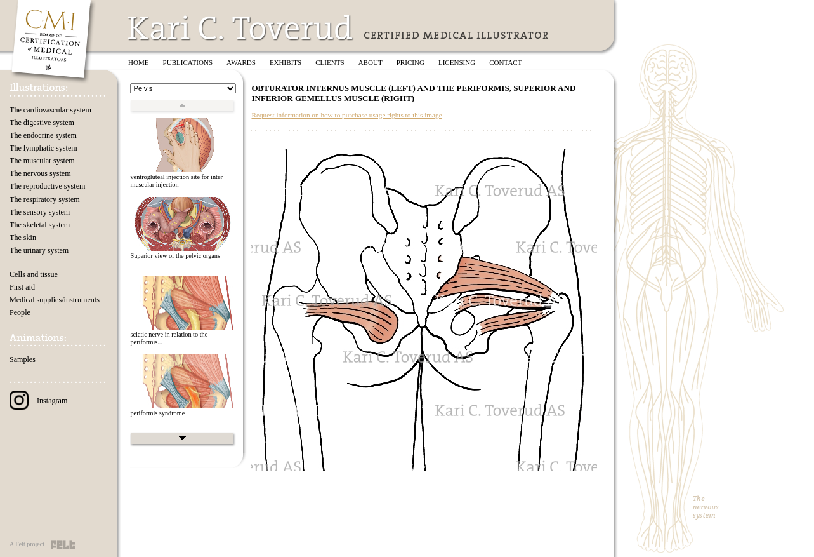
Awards (241, 62)
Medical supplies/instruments (55, 299)
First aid (22, 287)
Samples (23, 359)
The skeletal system (40, 224)
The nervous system (40, 173)
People (20, 312)
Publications (188, 62)
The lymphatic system (43, 148)
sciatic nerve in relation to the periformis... (168, 338)
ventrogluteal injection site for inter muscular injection (176, 181)
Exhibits (285, 62)
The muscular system (42, 160)
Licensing (456, 62)
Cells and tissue (34, 274)
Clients (329, 62)
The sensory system (40, 212)
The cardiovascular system (50, 109)
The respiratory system (45, 199)
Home (138, 62)
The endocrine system (43, 135)
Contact (505, 62)
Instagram (38, 400)
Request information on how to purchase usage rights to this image (346, 115)
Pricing (410, 62)
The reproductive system (47, 186)
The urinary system (39, 250)
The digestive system (42, 122)
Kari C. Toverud (241, 28)
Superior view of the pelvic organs (175, 255)
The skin (23, 237)
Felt (63, 544)
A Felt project (27, 543)
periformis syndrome (157, 413)
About (370, 62)
